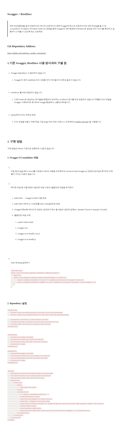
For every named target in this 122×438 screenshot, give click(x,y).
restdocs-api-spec (82, 122)
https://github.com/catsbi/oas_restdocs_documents (26, 53)
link (21, 171)
